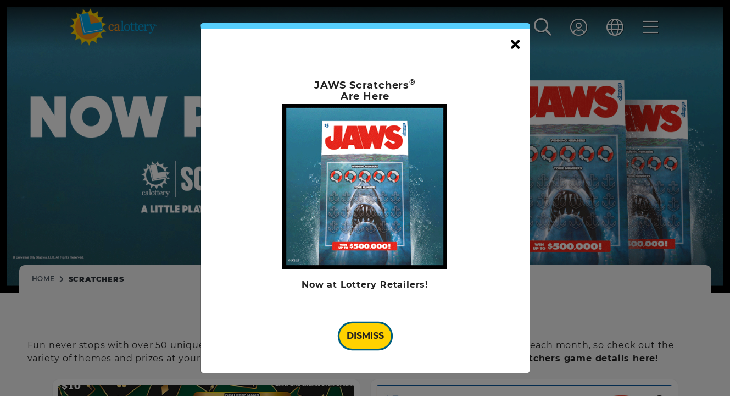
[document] (365, 198)
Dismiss (365, 336)
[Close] (515, 45)
